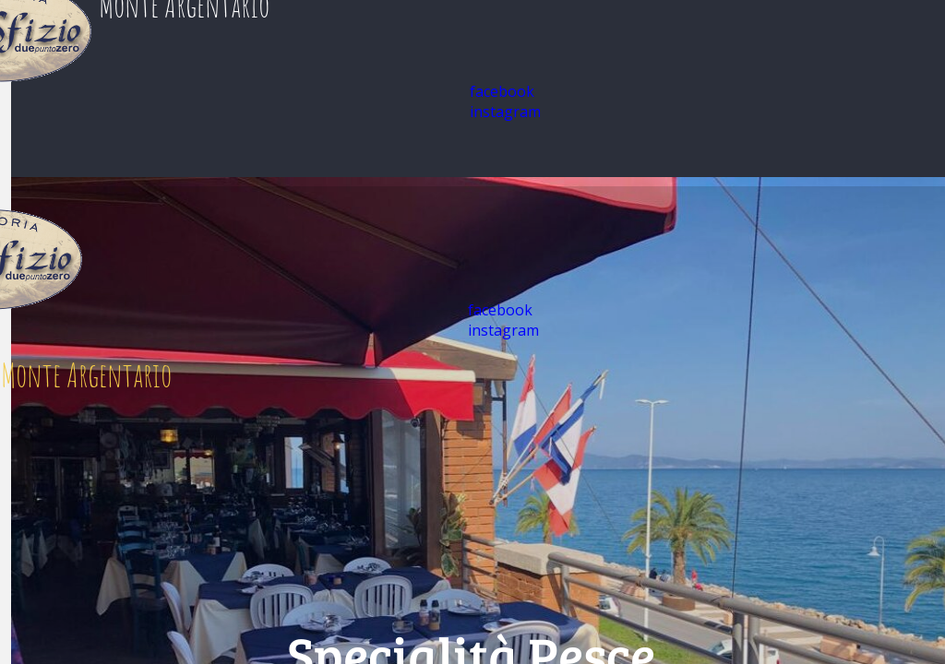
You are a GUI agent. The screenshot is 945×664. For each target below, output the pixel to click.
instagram (505, 111)
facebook (502, 91)
